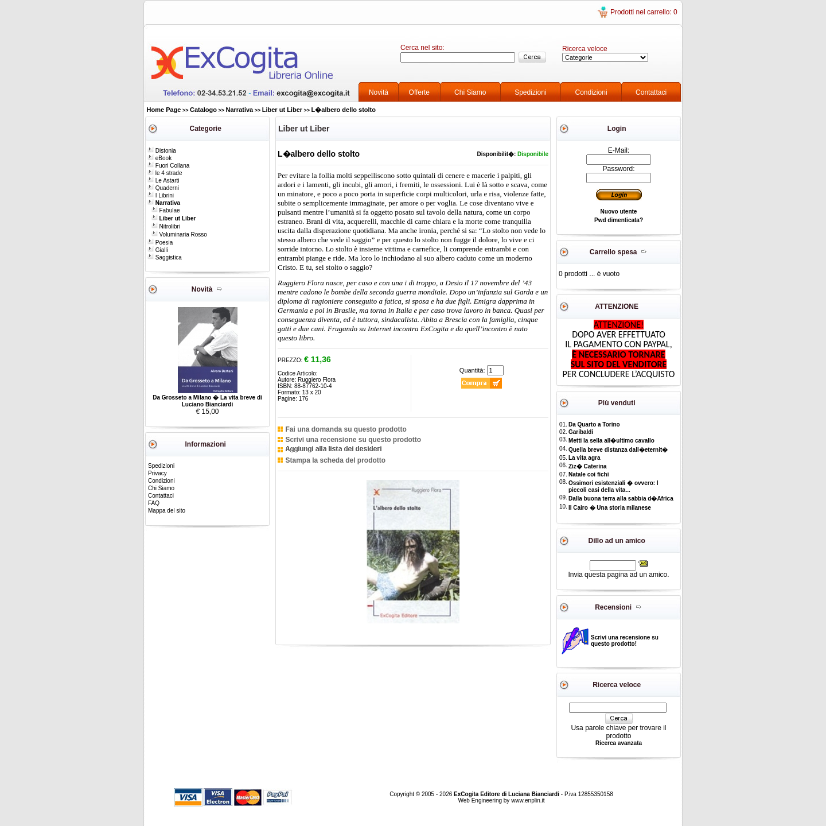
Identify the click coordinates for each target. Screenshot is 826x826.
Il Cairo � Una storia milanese (609, 508)
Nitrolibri (165, 226)
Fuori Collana (168, 165)
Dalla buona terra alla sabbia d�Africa (620, 498)
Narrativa (240, 109)
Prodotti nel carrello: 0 (643, 12)
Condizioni (591, 92)
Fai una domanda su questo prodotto (345, 429)
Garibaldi (580, 432)
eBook (159, 158)
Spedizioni (530, 92)
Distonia (161, 151)
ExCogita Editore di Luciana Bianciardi (507, 794)
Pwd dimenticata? (618, 220)
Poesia (160, 242)
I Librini (160, 195)
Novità (378, 92)
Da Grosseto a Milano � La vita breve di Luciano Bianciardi (207, 401)
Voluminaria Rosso (179, 234)
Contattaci (651, 92)
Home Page (164, 109)
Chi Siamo (470, 92)
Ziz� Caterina (587, 466)
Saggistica (164, 257)
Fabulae (165, 210)
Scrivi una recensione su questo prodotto (353, 440)
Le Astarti (163, 180)
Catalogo (203, 109)
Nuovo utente (619, 211)
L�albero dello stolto (343, 109)
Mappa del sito (166, 510)
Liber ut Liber (282, 109)
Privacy (157, 473)
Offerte (419, 92)
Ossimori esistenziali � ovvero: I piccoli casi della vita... (613, 486)
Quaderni (163, 188)
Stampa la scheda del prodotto (335, 460)
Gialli (157, 250)
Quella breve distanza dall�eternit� (618, 450)
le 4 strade (164, 173)
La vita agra (584, 458)
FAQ (153, 503)
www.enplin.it (527, 800)
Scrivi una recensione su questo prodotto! (625, 640)
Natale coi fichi (588, 474)
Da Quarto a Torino (594, 424)
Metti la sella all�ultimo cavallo (611, 440)
